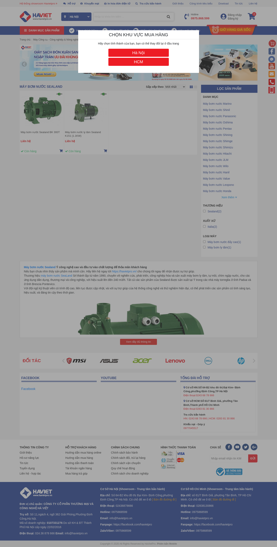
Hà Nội (138, 53)
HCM (138, 62)
